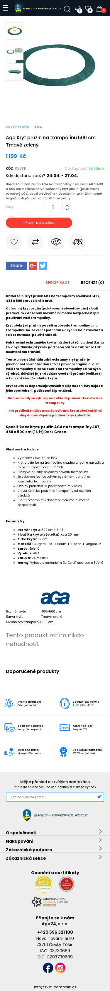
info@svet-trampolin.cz (55, 987)
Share (16, 265)
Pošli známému (77, 243)
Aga (38, 127)
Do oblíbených (14, 243)
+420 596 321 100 (55, 932)
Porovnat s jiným (35, 243)
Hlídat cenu (56, 243)
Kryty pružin (17, 127)
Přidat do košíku (39, 222)
